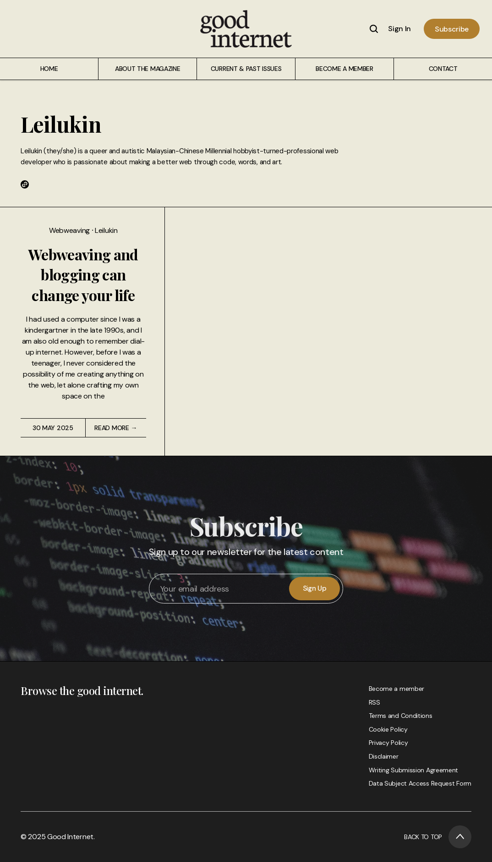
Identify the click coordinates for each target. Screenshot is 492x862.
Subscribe (452, 29)
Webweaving (70, 230)
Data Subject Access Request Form (420, 783)
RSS (374, 702)
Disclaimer (384, 756)
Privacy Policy (388, 742)
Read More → (115, 428)
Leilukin (106, 230)
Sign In (399, 28)
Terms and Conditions (400, 715)
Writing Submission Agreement (414, 770)
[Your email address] (219, 588)
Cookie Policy (388, 729)
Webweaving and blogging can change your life (83, 274)
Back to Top (437, 836)
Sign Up (315, 588)
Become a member (397, 688)
